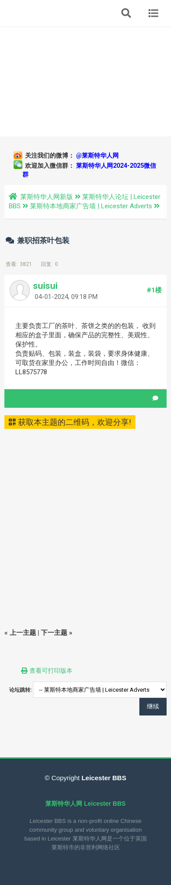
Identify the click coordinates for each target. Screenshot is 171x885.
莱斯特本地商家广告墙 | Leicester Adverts (91, 206)
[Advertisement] (85, 81)
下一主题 (54, 633)
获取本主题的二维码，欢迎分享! (70, 422)
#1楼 (154, 290)
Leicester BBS (103, 778)
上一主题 (23, 633)
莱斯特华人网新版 (46, 197)
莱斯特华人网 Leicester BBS (85, 803)
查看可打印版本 (51, 670)
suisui (45, 285)
